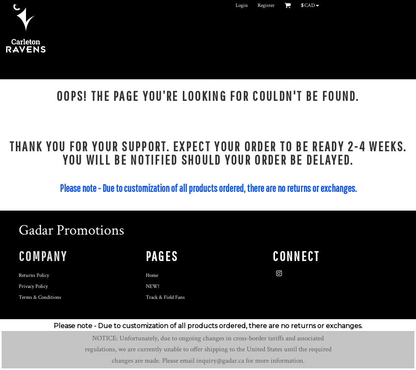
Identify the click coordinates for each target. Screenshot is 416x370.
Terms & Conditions (40, 297)
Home (152, 275)
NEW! (153, 286)
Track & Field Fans (165, 297)
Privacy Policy (33, 286)
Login (242, 5)
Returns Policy (34, 275)
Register (266, 5)
